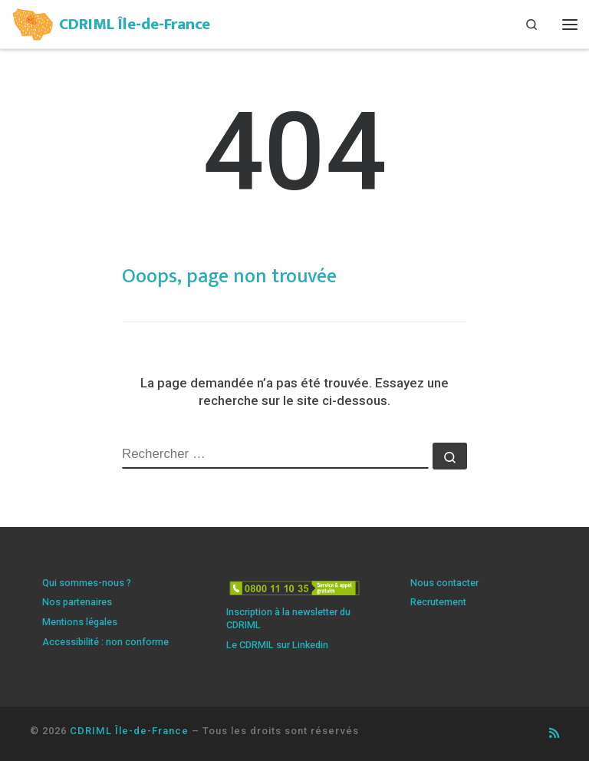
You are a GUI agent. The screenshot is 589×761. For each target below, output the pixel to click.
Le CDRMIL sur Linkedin (277, 645)
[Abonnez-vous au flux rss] (554, 734)
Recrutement (438, 602)
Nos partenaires (77, 602)
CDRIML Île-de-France (129, 730)
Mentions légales (79, 622)
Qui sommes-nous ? (86, 582)
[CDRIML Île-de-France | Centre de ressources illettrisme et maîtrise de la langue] (33, 22)
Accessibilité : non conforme (105, 641)
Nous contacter (444, 582)
